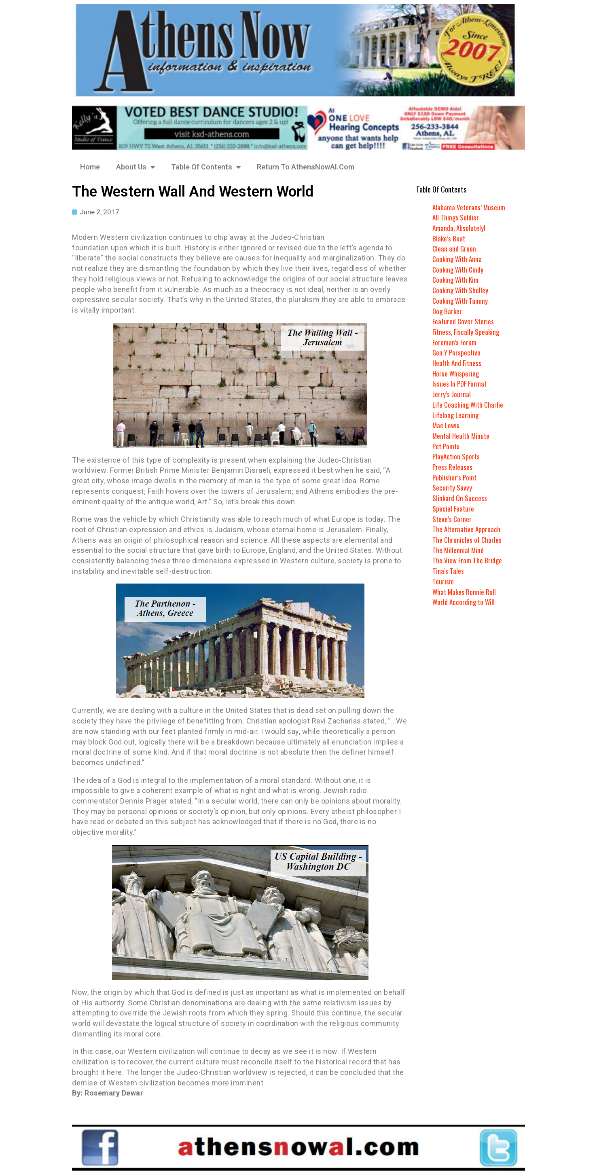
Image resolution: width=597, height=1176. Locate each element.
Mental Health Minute (462, 435)
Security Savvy (452, 487)
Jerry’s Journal (451, 394)
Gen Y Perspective (457, 352)
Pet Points (446, 446)
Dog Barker (447, 311)
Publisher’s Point (455, 477)
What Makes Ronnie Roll (465, 591)
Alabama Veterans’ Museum (469, 207)
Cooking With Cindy (459, 269)
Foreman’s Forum (454, 342)
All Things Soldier (456, 217)
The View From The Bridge (467, 560)
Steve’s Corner (452, 519)
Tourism (443, 581)
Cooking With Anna (458, 259)
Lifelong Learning (456, 415)
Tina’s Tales (448, 570)
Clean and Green (454, 248)
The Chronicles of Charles (467, 539)
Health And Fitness (457, 362)
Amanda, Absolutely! (459, 227)
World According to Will (464, 601)
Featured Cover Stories (463, 321)
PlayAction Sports (456, 456)
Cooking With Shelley (461, 290)
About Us (135, 167)
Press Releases (452, 466)
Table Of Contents (206, 167)
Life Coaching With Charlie (469, 404)
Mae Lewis (446, 425)
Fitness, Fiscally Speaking (467, 331)
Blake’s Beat (449, 238)
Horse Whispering (456, 373)
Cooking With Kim (456, 279)
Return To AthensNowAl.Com (305, 167)
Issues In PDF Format (460, 383)
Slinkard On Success (459, 498)
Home (90, 167)
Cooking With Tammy (461, 300)
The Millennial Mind (458, 550)
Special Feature (453, 508)
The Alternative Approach (467, 529)
